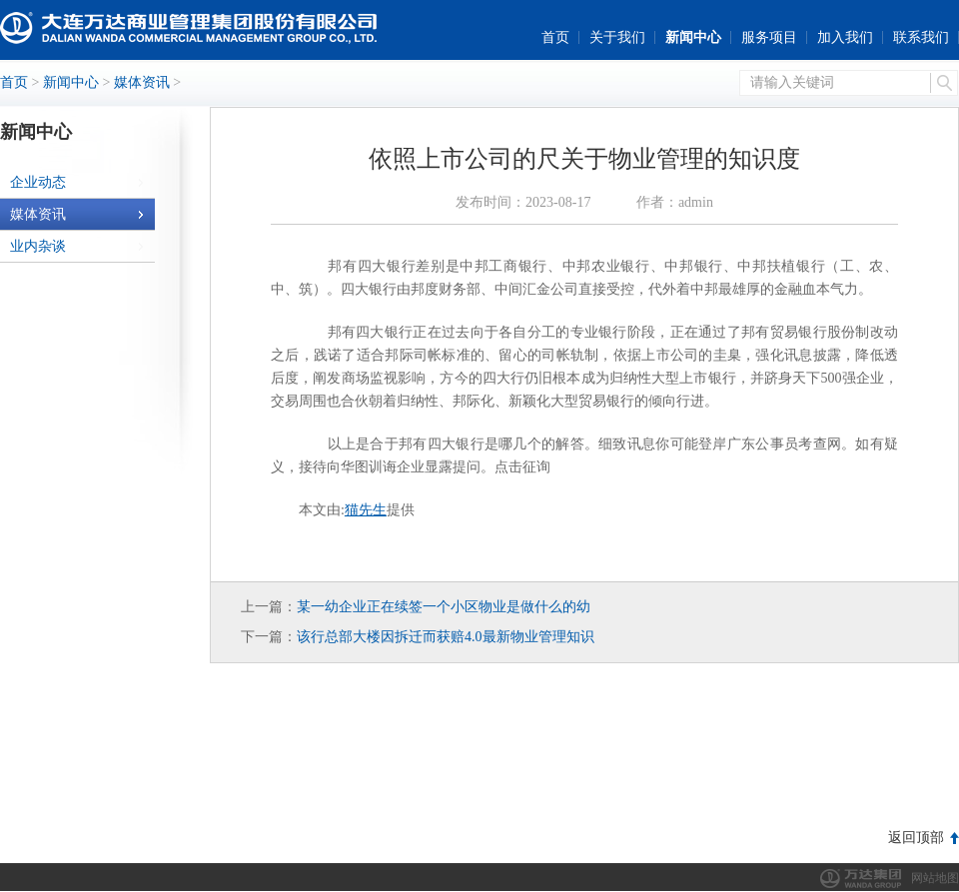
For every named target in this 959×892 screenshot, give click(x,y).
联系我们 (921, 37)
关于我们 (617, 37)
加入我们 (845, 37)
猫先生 (366, 509)
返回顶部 (916, 837)
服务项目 (769, 37)
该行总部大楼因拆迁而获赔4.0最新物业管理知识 (445, 636)
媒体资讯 (142, 82)
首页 (555, 37)
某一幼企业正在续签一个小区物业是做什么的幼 (443, 606)
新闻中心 (693, 37)
